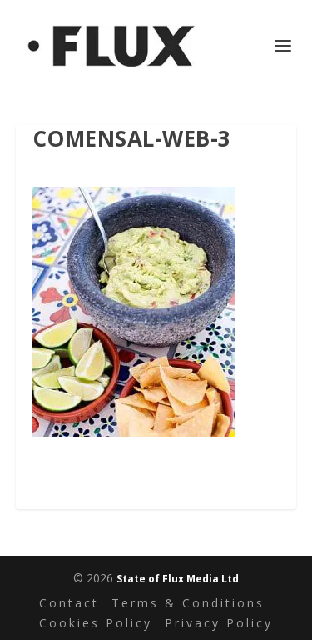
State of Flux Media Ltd (177, 579)
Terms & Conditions (188, 603)
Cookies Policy (95, 623)
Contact (69, 603)
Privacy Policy (219, 623)
